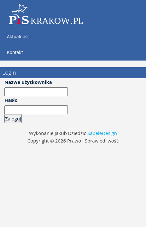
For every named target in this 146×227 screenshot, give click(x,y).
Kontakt (15, 52)
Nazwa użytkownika (28, 82)
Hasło (11, 100)
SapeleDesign (102, 133)
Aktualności (19, 36)
